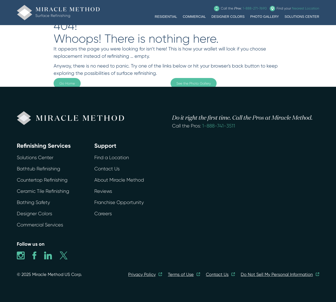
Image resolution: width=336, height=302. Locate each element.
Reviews (103, 191)
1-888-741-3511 (218, 126)
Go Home (67, 83)
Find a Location (111, 157)
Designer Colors (34, 213)
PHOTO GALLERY (264, 17)
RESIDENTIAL (166, 17)
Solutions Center (35, 157)
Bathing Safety (33, 202)
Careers (103, 213)
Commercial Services (40, 225)
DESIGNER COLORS (228, 17)
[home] (58, 12)
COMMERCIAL (194, 17)
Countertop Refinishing (42, 180)
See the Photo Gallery (193, 83)
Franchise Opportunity (119, 202)
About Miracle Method (119, 180)
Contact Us (107, 169)
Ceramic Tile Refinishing (43, 191)
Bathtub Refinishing (38, 169)
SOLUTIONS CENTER (302, 17)
